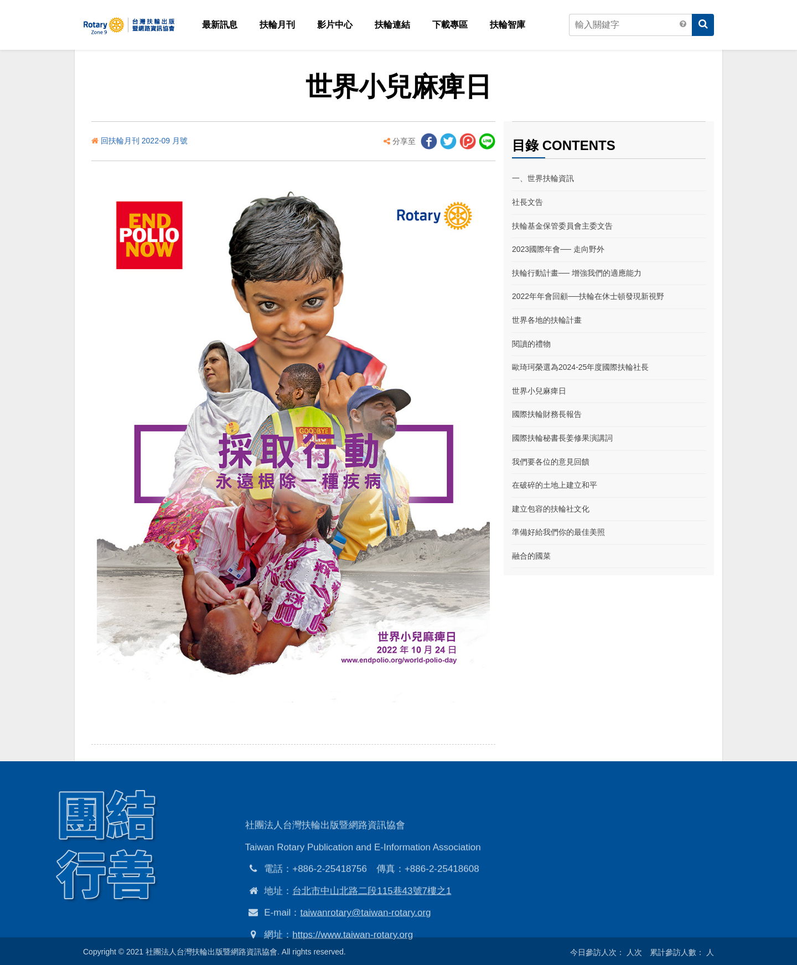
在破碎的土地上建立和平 (554, 485)
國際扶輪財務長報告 (547, 414)
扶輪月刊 (277, 24)
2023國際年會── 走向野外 (558, 249)
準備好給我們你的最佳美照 (558, 532)
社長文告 (527, 202)
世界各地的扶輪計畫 (547, 320)
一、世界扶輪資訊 (543, 178)
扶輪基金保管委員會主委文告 (562, 225)
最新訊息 (219, 24)
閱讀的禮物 (531, 343)
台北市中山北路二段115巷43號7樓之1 (371, 942)
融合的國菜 (531, 555)
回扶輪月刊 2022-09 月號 (144, 140)
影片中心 (335, 24)
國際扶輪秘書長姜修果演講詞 (562, 438)
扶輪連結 (392, 24)
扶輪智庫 (507, 24)
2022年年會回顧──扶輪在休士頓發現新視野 (588, 296)
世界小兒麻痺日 (539, 390)
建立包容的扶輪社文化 (550, 508)
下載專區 (450, 24)
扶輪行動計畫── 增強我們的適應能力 (576, 273)
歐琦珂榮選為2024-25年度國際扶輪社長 (580, 367)
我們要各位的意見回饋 (550, 461)
